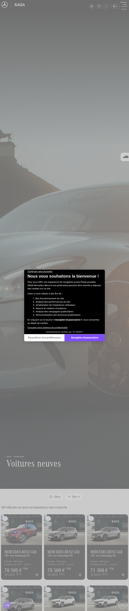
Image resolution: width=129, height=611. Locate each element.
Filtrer (54, 497)
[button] (124, 6)
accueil (8, 456)
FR (115, 6)
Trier (72, 497)
